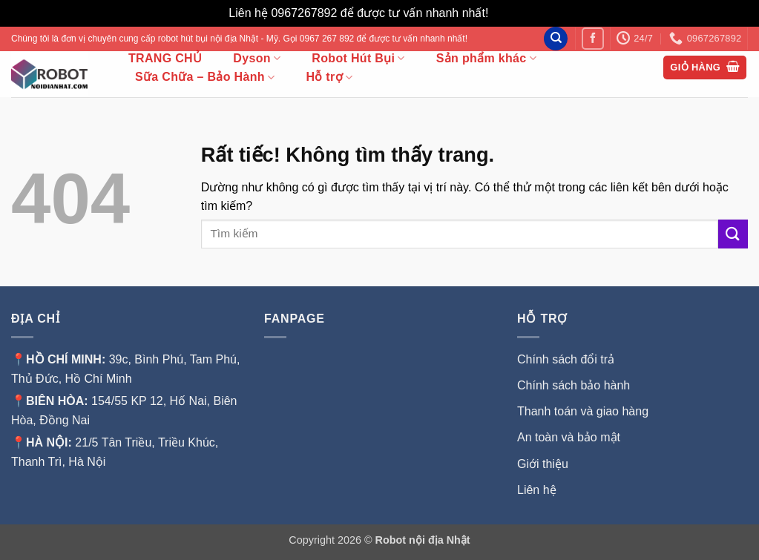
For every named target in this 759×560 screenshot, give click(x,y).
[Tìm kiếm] (556, 39)
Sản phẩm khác (486, 58)
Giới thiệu (544, 464)
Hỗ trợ (329, 77)
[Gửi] (733, 234)
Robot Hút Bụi (358, 58)
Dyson (256, 58)
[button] (704, 68)
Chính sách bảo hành (573, 385)
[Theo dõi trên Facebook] (592, 38)
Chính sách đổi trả (565, 359)
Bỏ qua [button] (511, 13)
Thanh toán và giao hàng (582, 411)
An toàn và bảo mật (568, 437)
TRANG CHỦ (165, 59)
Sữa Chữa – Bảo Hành (205, 77)
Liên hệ (536, 490)
